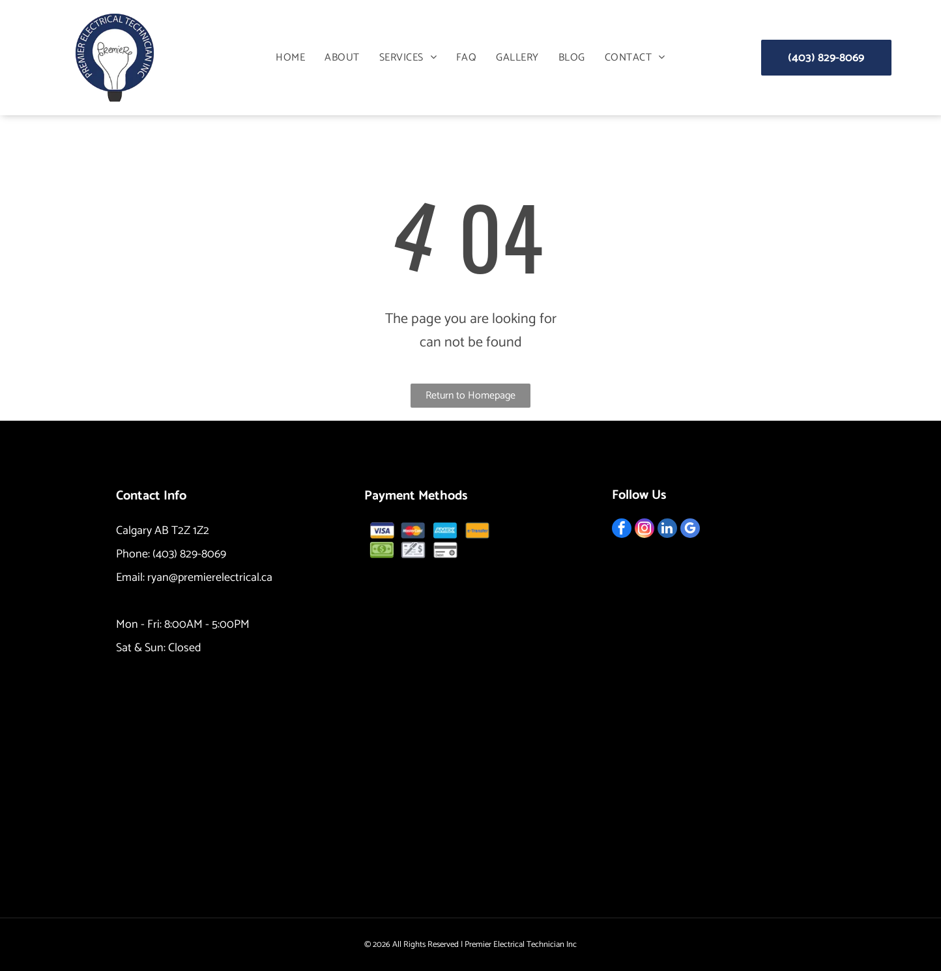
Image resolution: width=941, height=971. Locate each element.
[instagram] (644, 529)
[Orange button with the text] (477, 530)
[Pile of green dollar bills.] (382, 550)
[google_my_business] (690, 529)
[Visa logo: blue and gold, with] (382, 530)
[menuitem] (290, 58)
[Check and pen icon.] (413, 550)
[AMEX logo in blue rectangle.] (445, 530)
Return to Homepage (470, 395)
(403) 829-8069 (189, 554)
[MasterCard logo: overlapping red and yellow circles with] (413, 530)
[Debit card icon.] (445, 550)
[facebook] (621, 529)
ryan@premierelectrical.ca (209, 577)
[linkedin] (667, 529)
